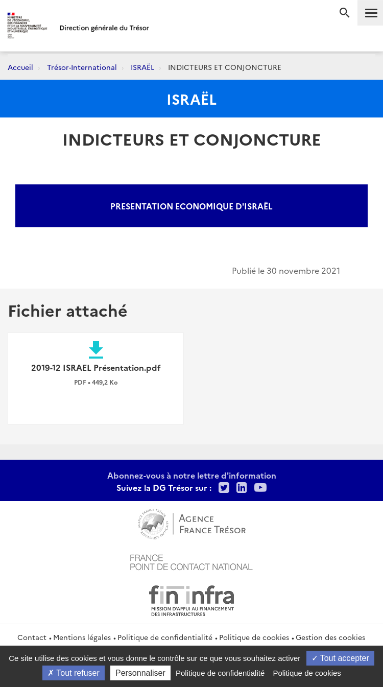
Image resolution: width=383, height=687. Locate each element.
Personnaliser (140, 673)
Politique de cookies (254, 637)
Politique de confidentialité (164, 637)
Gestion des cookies (330, 637)
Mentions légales (82, 637)
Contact (31, 637)
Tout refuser (73, 673)
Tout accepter (340, 658)
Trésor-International (82, 67)
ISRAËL (142, 67)
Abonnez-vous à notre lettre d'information (191, 475)
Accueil (20, 67)
